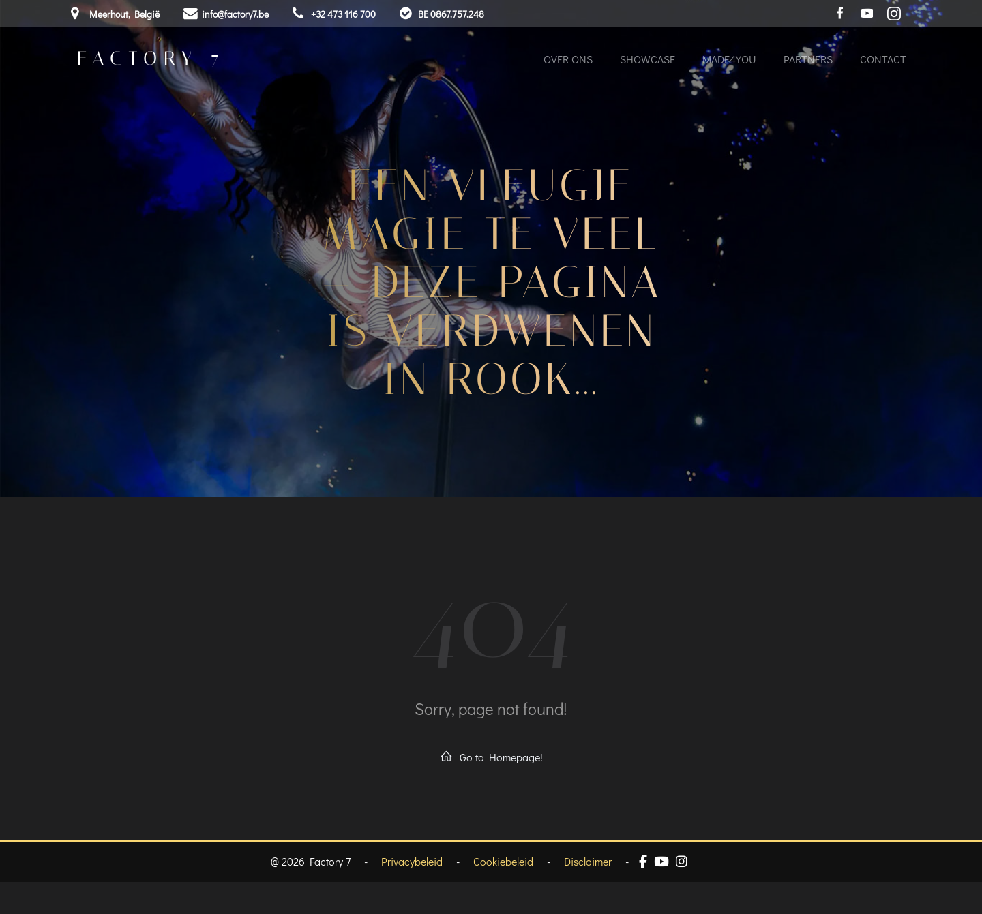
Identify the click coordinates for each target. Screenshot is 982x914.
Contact (882, 61)
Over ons (567, 61)
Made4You (729, 61)
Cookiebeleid (503, 894)
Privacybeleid (412, 894)
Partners (807, 61)
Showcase (646, 61)
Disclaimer (588, 894)
